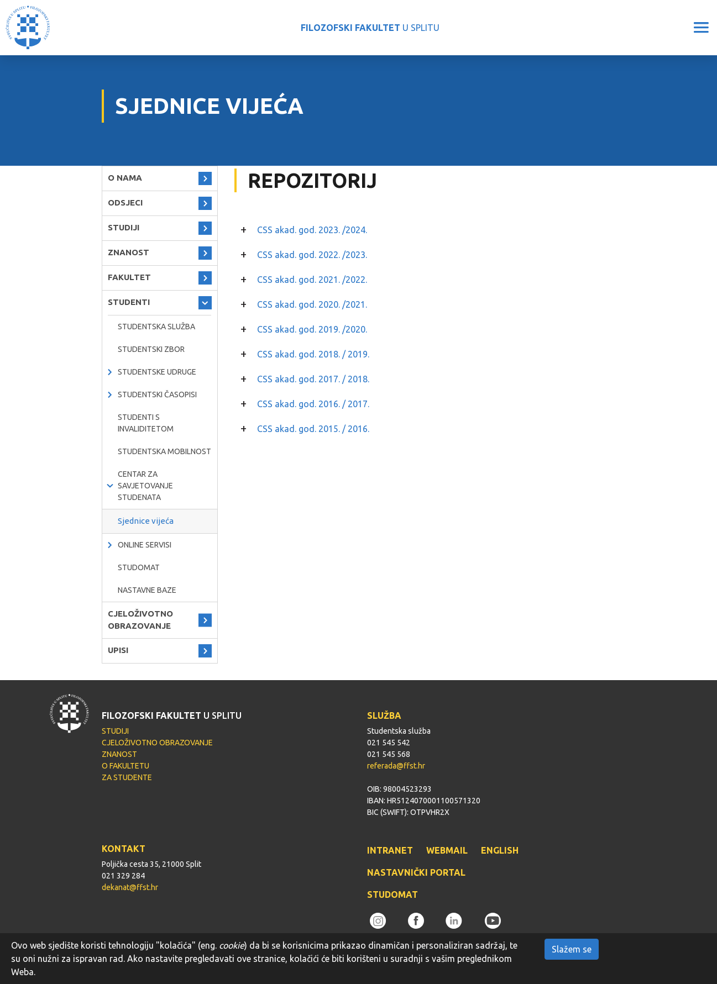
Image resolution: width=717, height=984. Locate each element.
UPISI (118, 650)
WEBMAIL (447, 850)
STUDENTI (129, 302)
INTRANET (390, 850)
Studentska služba (156, 326)
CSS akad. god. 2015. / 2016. (313, 429)
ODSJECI (125, 202)
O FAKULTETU (125, 765)
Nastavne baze (147, 590)
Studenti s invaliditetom (146, 423)
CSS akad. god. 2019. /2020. (312, 329)
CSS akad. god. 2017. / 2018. (313, 379)
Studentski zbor (151, 349)
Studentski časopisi (157, 394)
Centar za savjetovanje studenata (145, 486)
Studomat (139, 567)
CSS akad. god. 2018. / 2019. (313, 354)
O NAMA (125, 177)
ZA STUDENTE (127, 777)
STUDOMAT (392, 894)
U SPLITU (370, 28)
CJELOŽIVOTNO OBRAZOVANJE (140, 620)
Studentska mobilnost (164, 451)
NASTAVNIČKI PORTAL (416, 872)
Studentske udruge (157, 371)
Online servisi (144, 544)
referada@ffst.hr (396, 765)
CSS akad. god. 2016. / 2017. (313, 404)
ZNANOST (128, 252)
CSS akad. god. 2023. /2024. (312, 230)
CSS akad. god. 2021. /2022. (312, 280)
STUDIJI (123, 227)
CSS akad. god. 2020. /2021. (312, 304)
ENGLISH (500, 850)
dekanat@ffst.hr (130, 887)
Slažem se (572, 949)
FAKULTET (129, 277)
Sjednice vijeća (146, 520)
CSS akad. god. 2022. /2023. (312, 255)
